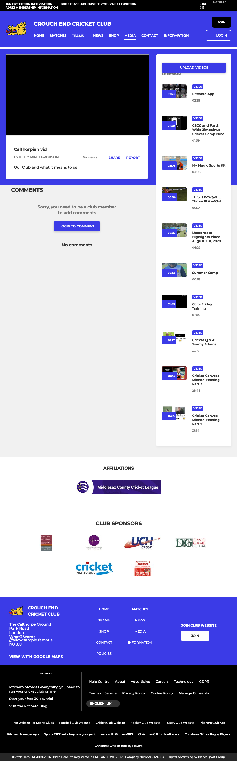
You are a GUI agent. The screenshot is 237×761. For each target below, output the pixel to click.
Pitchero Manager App (23, 734)
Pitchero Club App (212, 722)
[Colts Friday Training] (209, 312)
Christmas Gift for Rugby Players (207, 734)
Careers (162, 682)
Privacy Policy (133, 693)
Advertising (140, 682)
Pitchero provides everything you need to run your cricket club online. (44, 689)
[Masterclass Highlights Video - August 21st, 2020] (209, 242)
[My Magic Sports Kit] (209, 171)
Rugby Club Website (180, 722)
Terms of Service (103, 693)
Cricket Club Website (110, 722)
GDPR (204, 682)
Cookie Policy (162, 693)
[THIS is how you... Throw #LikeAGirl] (209, 205)
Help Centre (99, 682)
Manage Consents (194, 693)
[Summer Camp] (209, 278)
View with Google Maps (36, 657)
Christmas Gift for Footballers (158, 734)
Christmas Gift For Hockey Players (118, 746)
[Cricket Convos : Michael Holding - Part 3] (209, 385)
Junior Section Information (29, 4)
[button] (39, 35)
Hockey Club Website (145, 722)
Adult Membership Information (32, 7)
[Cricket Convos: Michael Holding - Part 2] (209, 425)
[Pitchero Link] (222, 7)
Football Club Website (74, 722)
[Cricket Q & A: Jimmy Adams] (209, 348)
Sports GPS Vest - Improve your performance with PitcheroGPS (88, 734)
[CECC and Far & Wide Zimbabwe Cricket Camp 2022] (209, 135)
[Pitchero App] (209, 99)
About (120, 682)
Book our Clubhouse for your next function (98, 4)
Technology (183, 682)
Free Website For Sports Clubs (33, 722)
